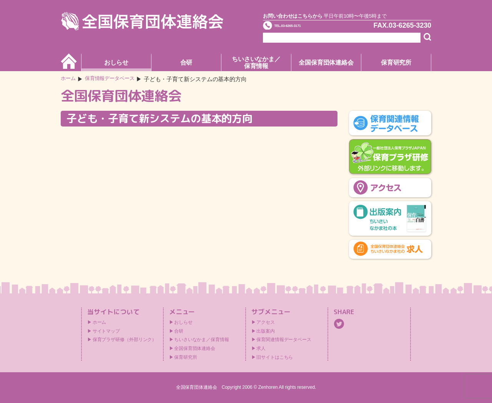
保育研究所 (396, 62)
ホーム (69, 79)
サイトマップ (106, 331)
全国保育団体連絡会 (326, 62)
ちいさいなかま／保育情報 (256, 62)
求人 (261, 348)
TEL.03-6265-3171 (306, 28)
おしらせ (116, 62)
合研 (186, 62)
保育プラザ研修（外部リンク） (125, 339)
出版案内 (265, 331)
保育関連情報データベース (283, 339)
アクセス (265, 322)
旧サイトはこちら (274, 357)
